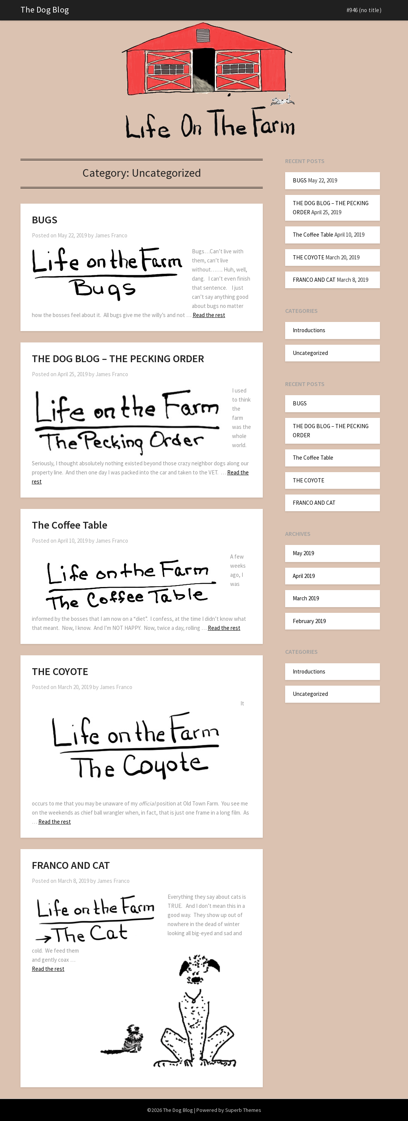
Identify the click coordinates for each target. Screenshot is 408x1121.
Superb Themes (243, 1110)
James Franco (111, 235)
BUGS (44, 219)
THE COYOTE (60, 671)
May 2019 (303, 553)
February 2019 (309, 621)
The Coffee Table (69, 525)
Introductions (309, 330)
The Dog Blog (44, 9)
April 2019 (304, 575)
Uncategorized (310, 352)
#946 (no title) (364, 10)
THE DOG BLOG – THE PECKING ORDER (118, 358)
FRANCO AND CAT (71, 865)
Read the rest (209, 315)
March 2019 (306, 598)
